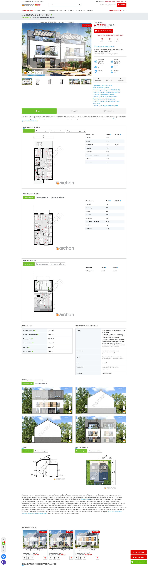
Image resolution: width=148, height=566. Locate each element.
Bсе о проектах (42, 10)
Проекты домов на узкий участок (105, 97)
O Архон (71, 10)
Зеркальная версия (42, 131)
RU (124, 10)
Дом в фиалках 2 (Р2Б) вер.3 (34, 550)
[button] (3, 539)
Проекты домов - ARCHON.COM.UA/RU (32, 1)
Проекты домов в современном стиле (106, 92)
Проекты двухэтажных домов (103, 94)
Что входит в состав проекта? (104, 46)
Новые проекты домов (101, 88)
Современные (85, 499)
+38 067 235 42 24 (110, 1)
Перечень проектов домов (102, 85)
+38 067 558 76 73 (121, 1)
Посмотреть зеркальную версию (44, 17)
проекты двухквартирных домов (36, 513)
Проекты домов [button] (28, 10)
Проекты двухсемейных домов (104, 99)
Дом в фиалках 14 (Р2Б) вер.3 (61, 550)
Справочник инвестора (57, 10)
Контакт (90, 10)
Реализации (80, 10)
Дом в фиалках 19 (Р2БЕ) (87, 550)
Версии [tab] (74, 111)
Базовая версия (26, 17)
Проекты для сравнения (108, 4)
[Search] (65, 4)
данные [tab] (39, 111)
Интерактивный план (57, 131)
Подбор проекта (115, 10)
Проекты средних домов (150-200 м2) (106, 90)
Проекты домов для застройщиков (105, 106)
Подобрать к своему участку (76, 131)
